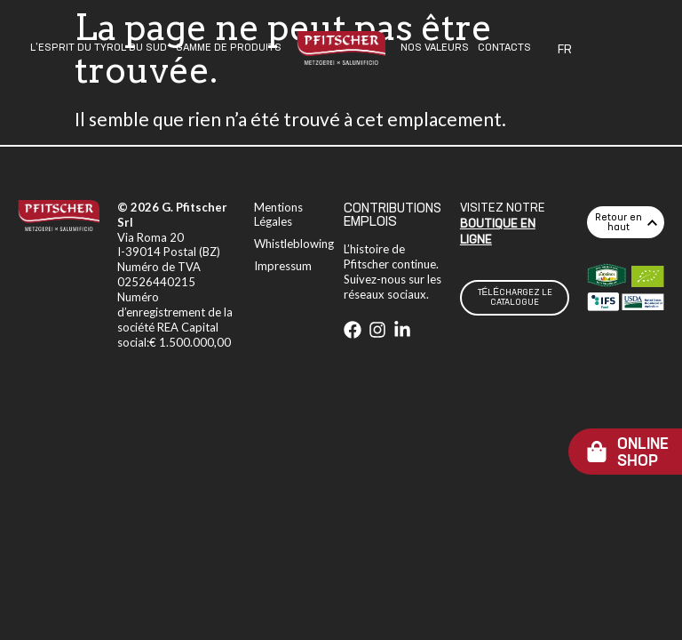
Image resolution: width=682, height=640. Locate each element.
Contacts (504, 48)
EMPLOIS (370, 222)
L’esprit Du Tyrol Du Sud (98, 48)
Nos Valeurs (434, 48)
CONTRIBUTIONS (392, 208)
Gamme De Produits (229, 48)
